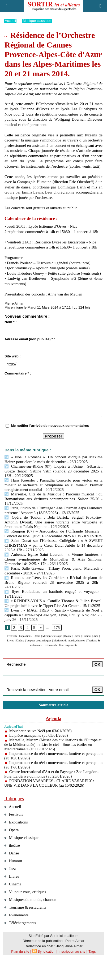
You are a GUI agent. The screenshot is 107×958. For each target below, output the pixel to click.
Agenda (53, 718)
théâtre (67, 635)
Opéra (37, 635)
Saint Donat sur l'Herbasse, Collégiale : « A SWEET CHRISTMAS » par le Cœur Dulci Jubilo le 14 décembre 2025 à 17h (53, 545)
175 (57, 627)
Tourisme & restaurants (25, 907)
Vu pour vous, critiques (39, 640)
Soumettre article (53, 705)
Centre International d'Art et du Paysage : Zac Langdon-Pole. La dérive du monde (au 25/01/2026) (51, 774)
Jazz (95, 635)
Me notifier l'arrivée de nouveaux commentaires (50, 426)
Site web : (13, 356)
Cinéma (20, 640)
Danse (77, 635)
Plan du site (20, 951)
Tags (92, 951)
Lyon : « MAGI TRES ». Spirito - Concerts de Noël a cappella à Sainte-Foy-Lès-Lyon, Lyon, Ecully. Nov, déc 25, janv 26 (53, 615)
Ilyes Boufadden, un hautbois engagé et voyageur (52, 591)
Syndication (46, 951)
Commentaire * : (18, 373)
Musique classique (37, 21)
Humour (87, 635)
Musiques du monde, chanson (69, 640)
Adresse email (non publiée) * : (30, 339)
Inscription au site (71, 951)
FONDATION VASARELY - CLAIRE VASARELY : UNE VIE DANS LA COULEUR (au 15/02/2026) (49, 783)
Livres (10, 640)
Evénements (50, 645)
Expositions (25, 635)
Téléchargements (68, 645)
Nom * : (11, 322)
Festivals (12, 635)
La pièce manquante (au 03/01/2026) (38, 735)
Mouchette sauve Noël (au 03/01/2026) (40, 731)
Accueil (10, 21)
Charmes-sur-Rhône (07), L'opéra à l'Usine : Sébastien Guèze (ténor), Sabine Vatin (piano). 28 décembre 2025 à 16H (53, 471)
